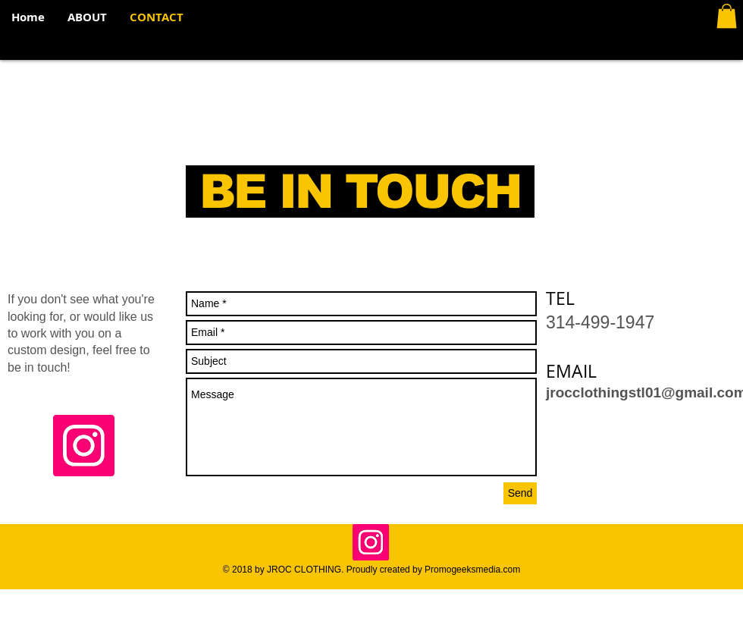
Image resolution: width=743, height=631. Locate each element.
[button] (726, 16)
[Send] (520, 493)
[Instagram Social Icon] (83, 445)
